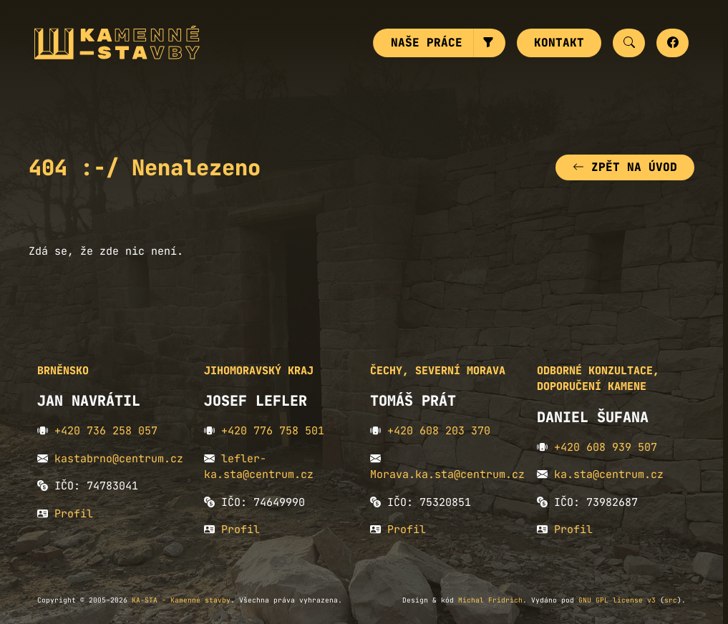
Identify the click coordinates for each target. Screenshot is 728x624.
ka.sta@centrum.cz (609, 476)
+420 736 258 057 (105, 432)
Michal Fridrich (490, 601)
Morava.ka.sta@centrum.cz (447, 476)
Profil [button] (73, 515)
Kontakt (559, 43)
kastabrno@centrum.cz (118, 460)
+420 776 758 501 (272, 432)
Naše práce (426, 43)
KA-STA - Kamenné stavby (181, 601)
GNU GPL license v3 (617, 601)
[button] (489, 43)
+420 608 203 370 (438, 432)
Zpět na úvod (625, 168)
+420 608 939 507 (605, 449)
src (670, 601)
